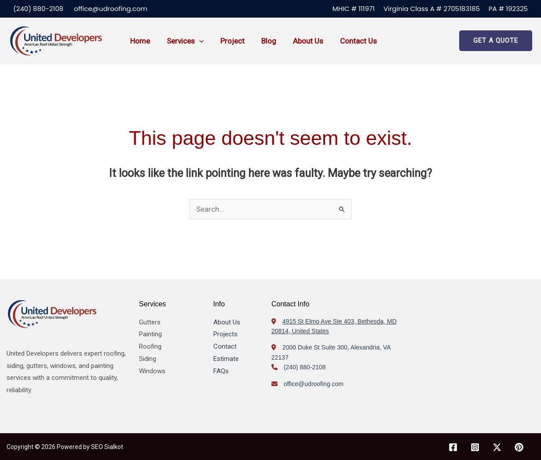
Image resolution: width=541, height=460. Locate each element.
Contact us (348, 41)
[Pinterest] (519, 447)
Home (139, 41)
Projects (225, 334)
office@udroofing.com (110, 8)
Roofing (150, 346)
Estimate (226, 359)
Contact (225, 346)
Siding (147, 359)
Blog (262, 41)
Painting (150, 334)
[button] (196, 41)
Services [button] (182, 41)
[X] (497, 447)
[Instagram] (475, 447)
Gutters (150, 322)
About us (300, 41)
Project (228, 41)
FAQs (221, 371)
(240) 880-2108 (38, 8)
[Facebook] (453, 447)
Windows (152, 371)
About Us (226, 322)
